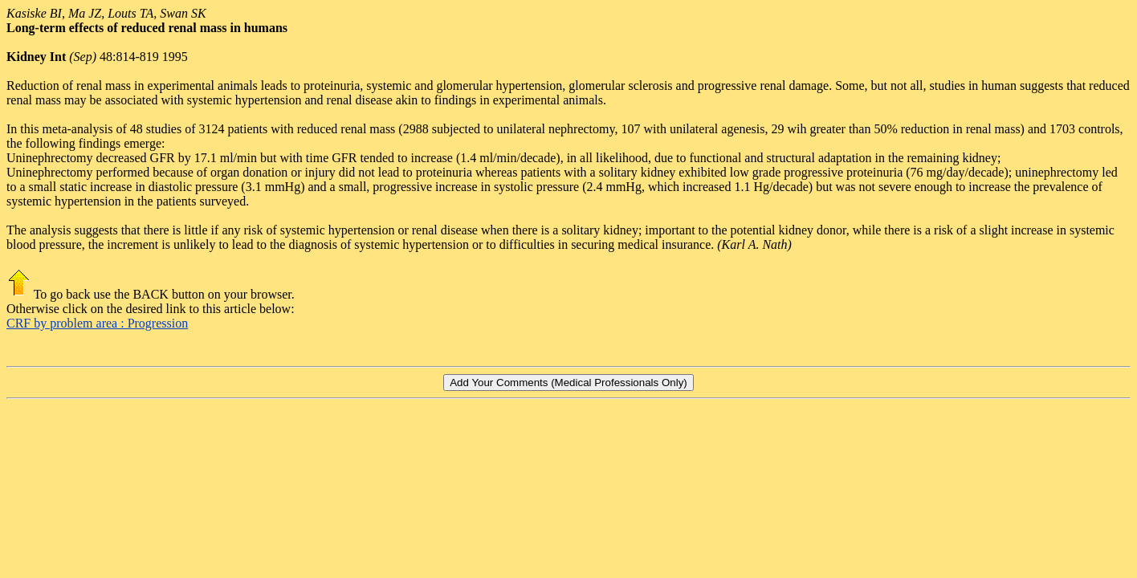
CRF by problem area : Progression (97, 323)
